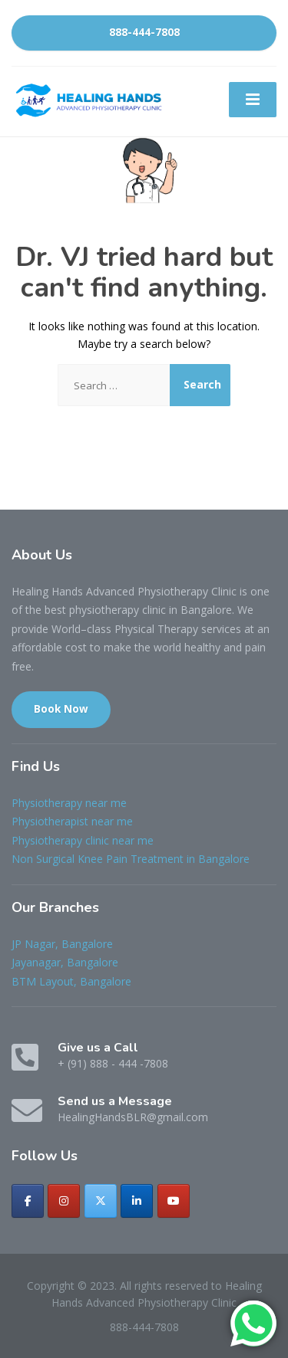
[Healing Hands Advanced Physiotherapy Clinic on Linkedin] (137, 1201)
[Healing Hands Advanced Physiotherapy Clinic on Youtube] (173, 1201)
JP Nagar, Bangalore (62, 943)
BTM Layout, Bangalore (71, 981)
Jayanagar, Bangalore (65, 962)
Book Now (61, 709)
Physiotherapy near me (69, 802)
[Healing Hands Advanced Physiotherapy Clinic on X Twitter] (100, 1201)
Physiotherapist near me (72, 821)
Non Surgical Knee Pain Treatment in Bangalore (131, 858)
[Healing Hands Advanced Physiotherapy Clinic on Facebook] (28, 1201)
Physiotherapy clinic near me (83, 840)
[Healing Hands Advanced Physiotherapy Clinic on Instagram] (64, 1201)
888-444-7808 (144, 32)
